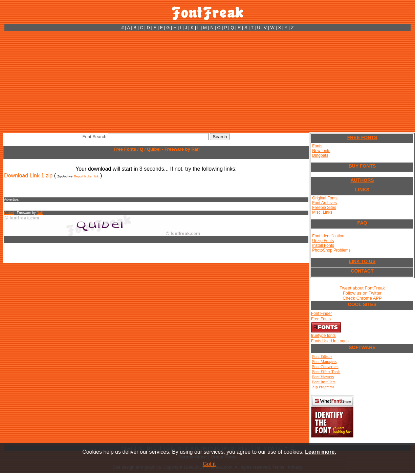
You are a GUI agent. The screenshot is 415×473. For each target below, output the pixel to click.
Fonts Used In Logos (330, 341)
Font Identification (328, 236)
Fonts (317, 146)
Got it (209, 464)
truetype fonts (323, 335)
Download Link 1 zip (28, 175)
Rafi (195, 149)
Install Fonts (323, 245)
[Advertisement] (207, 81)
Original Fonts (324, 198)
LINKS (362, 189)
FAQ (362, 222)
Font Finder (321, 313)
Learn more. (320, 452)
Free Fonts (125, 149)
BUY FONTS (362, 166)
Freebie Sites (324, 207)
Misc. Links (322, 212)
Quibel (153, 149)
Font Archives (324, 202)
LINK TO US (362, 261)
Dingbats (320, 155)
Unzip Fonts (323, 240)
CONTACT (362, 271)
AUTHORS (362, 180)
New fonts (321, 150)
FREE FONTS (362, 137)
